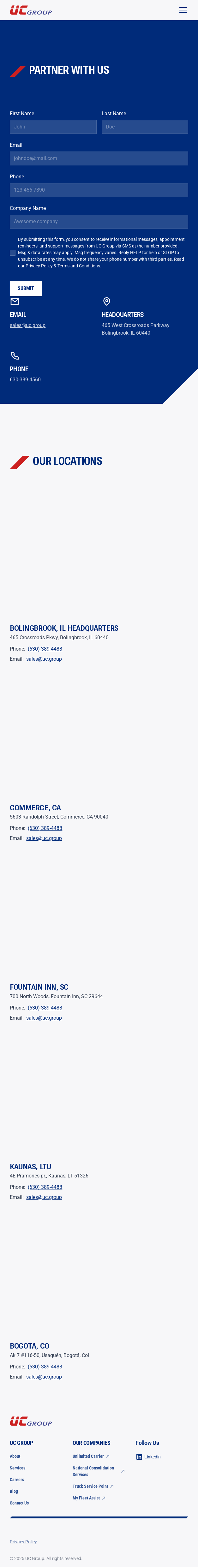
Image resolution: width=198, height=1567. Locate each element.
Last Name (114, 113)
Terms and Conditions (78, 265)
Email (16, 145)
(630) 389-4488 (45, 649)
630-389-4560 (25, 380)
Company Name (28, 208)
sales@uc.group (27, 325)
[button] (182, 10)
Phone (17, 177)
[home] (31, 10)
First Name (22, 113)
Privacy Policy (39, 265)
